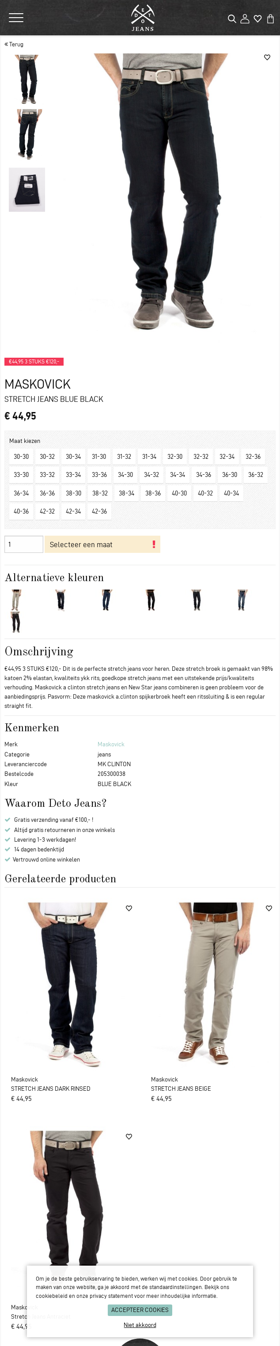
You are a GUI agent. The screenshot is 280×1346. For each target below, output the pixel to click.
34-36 (203, 474)
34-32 (151, 474)
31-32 (124, 456)
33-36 (99, 474)
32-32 (200, 456)
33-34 (73, 474)
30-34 (73, 456)
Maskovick (111, 744)
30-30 (21, 456)
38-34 (126, 493)
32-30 (174, 456)
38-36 (153, 493)
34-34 (177, 474)
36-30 (229, 474)
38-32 (100, 493)
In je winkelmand (102, 544)
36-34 (21, 493)
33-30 (21, 474)
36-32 (255, 474)
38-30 (73, 493)
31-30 (99, 456)
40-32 (205, 493)
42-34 (73, 511)
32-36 (253, 456)
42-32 (47, 511)
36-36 (47, 493)
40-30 (179, 493)
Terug (13, 44)
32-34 (227, 456)
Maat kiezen (24, 441)
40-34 (231, 493)
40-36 (21, 511)
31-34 (149, 456)
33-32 (47, 474)
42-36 (99, 511)
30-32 (47, 456)
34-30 (125, 474)
